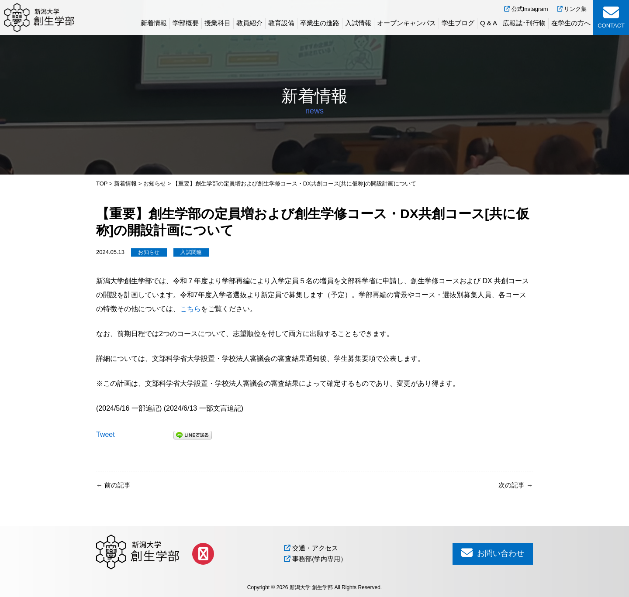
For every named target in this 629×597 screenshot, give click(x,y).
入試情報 (358, 23)
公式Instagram (526, 9)
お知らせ (148, 252)
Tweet (105, 434)
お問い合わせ (492, 552)
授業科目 (217, 23)
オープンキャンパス (406, 23)
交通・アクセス (311, 548)
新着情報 (154, 23)
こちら (190, 308)
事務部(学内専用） (315, 559)
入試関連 (191, 252)
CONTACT (611, 17)
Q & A (488, 23)
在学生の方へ (571, 23)
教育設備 (281, 23)
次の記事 (515, 485)
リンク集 (572, 9)
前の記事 (113, 485)
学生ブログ (458, 23)
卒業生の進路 (319, 23)
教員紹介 (249, 23)
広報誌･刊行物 (524, 23)
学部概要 (186, 23)
